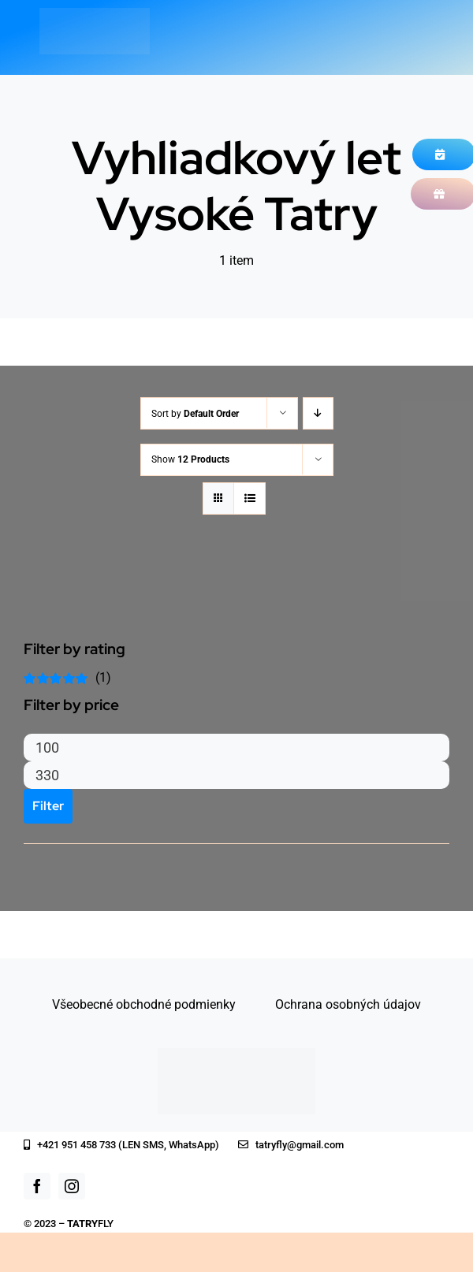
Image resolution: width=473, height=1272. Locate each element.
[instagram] (71, 1186)
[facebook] (37, 1186)
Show (190, 459)
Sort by (195, 413)
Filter (48, 806)
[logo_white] (94, 13)
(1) (67, 677)
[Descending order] (318, 413)
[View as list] (249, 498)
